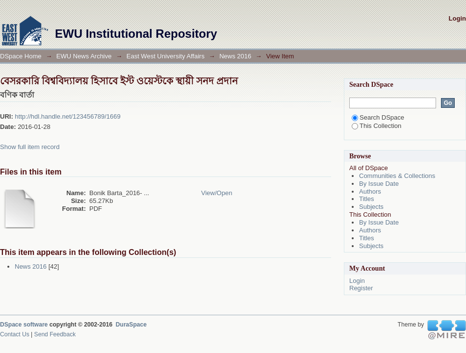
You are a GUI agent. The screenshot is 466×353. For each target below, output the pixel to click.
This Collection (376, 125)
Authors (370, 191)
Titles (366, 198)
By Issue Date (379, 183)
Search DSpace (378, 117)
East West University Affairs (166, 56)
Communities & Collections (397, 175)
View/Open (216, 193)
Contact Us (14, 334)
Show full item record (29, 147)
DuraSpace (131, 324)
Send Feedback (55, 334)
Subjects (371, 206)
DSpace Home (21, 56)
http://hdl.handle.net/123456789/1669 (67, 116)
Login (457, 18)
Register (361, 288)
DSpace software (24, 324)
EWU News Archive (84, 56)
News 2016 (235, 56)
